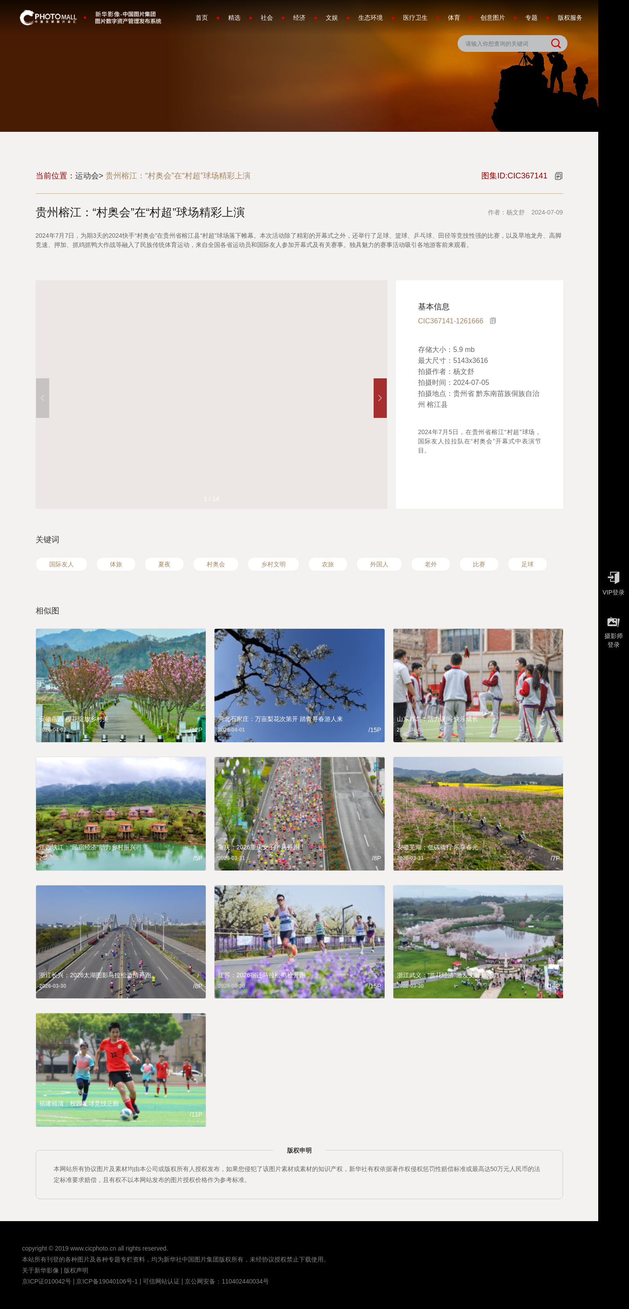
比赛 (479, 564)
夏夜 (164, 564)
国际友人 (61, 564)
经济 (299, 17)
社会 (267, 17)
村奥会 (216, 564)
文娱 (332, 17)
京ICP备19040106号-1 (107, 1281)
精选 (234, 17)
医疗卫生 (415, 17)
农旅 (328, 564)
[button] (380, 398)
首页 (202, 17)
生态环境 (370, 17)
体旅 (116, 564)
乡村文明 (273, 564)
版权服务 (570, 17)
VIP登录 (613, 581)
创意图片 (492, 17)
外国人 (379, 564)
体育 (454, 17)
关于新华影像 (40, 1270)
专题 (531, 17)
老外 (431, 564)
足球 (527, 564)
